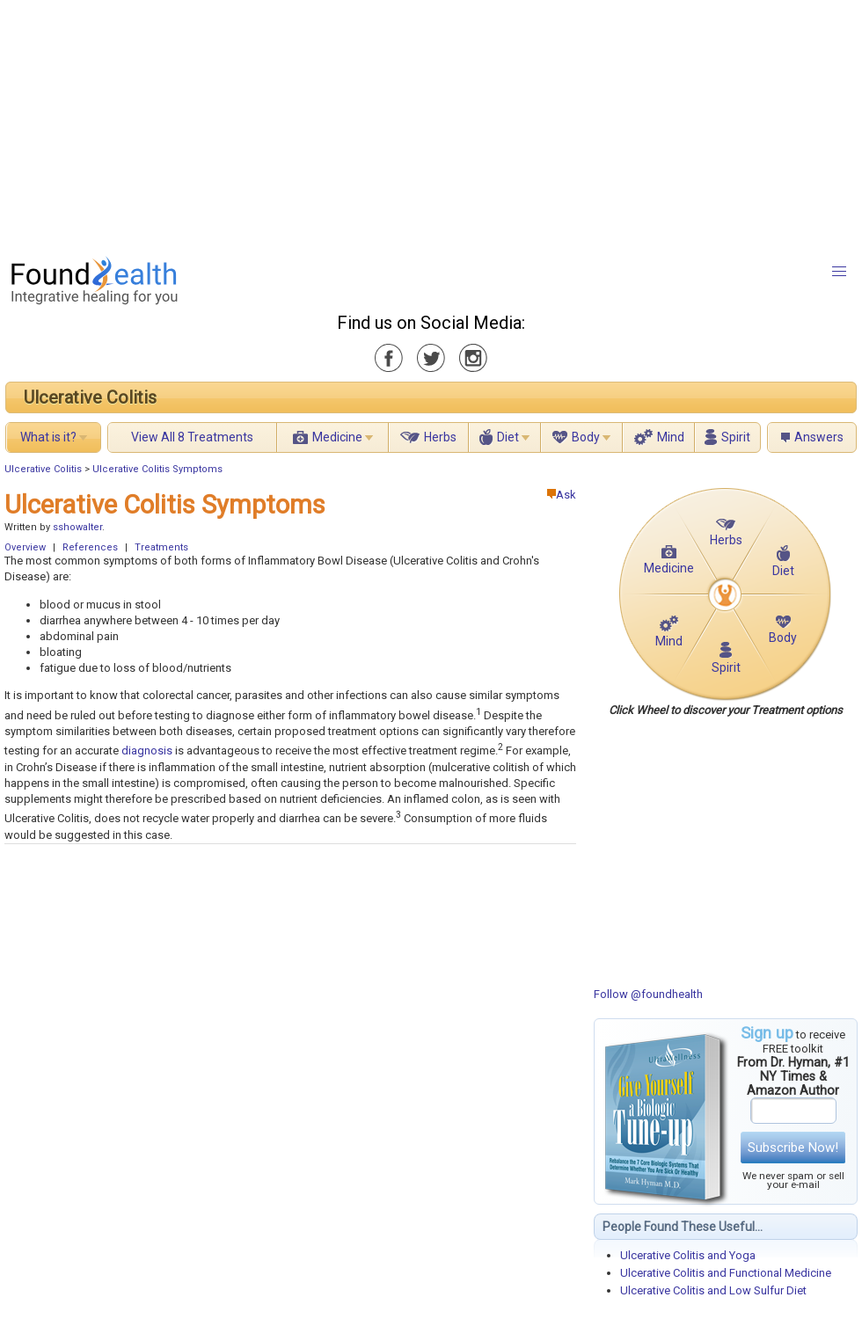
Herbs (440, 437)
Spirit (735, 437)
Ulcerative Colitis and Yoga (688, 1255)
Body (586, 437)
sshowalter (77, 527)
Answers (819, 437)
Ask (561, 494)
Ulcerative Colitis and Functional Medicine (725, 1272)
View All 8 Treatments (192, 437)
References (90, 547)
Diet (508, 437)
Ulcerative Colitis (90, 397)
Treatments (161, 547)
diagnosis (146, 751)
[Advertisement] (269, 123)
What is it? (48, 437)
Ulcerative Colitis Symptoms (157, 469)
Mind (670, 437)
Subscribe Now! (793, 1147)
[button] (839, 272)
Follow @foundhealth (648, 994)
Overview (25, 547)
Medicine (337, 437)
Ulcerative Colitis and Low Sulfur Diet (713, 1290)
